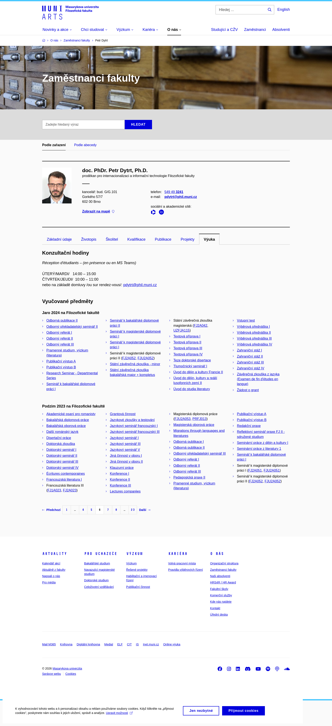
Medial (108, 644)
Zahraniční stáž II (250, 356)
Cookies (70, 673)
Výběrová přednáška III (254, 338)
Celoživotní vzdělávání (99, 587)
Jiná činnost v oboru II (126, 461)
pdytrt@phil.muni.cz (181, 197)
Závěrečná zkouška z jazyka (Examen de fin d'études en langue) (258, 379)
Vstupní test (246, 320)
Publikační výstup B (61, 367)
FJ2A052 (129, 358)
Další (144, 510)
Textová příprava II (187, 342)
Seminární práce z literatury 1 (259, 448)
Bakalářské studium (97, 563)
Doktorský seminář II (61, 455)
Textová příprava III (187, 348)
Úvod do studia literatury (191, 389)
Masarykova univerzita (67, 668)
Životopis (88, 239)
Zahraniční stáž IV (250, 368)
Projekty (187, 239)
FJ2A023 (69, 490)
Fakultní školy (219, 589)
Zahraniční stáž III (250, 362)
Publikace (163, 239)
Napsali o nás (51, 576)
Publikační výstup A (61, 361)
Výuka (209, 239)
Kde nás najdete (220, 601)
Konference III (120, 485)
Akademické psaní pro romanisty (70, 414)
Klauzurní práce (122, 467)
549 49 (174, 192)
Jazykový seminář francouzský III (135, 432)
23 (133, 510)
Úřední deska (219, 614)
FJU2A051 (272, 470)
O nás (217, 553)
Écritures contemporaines (65, 473)
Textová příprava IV (188, 354)
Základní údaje (59, 239)
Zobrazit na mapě (98, 211)
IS (137, 644)
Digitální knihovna (88, 644)
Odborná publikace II (62, 320)
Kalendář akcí (51, 563)
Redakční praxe (249, 426)
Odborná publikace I (188, 441)
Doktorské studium (96, 580)
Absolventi (281, 29)
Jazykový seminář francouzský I (134, 426)
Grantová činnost (123, 414)
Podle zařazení (54, 145)
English (283, 9)
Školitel (112, 239)
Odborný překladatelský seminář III (199, 453)
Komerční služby (221, 595)
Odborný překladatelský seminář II (72, 326)
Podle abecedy (85, 145)
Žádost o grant (248, 390)
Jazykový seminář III (125, 444)
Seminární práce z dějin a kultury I (262, 443)
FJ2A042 (200, 325)
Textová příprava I (186, 336)
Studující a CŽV (224, 29)
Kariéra (177, 553)
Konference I (119, 473)
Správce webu (51, 673)
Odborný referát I (59, 332)
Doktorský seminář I (61, 450)
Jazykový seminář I (124, 438)
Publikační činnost (138, 587)
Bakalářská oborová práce (66, 426)
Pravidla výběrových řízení (185, 569)
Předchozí (51, 510)
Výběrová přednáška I (253, 326)
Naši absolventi (220, 576)
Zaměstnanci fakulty (223, 569)
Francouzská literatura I (64, 479)
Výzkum (134, 553)
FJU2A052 (146, 358)
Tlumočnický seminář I (190, 366)
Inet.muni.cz (151, 644)
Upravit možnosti (118, 716)
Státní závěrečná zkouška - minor (135, 364)
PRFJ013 (199, 419)
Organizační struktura (224, 563)
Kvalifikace (136, 239)
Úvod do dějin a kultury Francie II (198, 372)
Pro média (49, 582)
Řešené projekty (137, 569)
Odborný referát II (59, 338)
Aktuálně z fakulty (53, 569)
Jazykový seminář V (125, 450)
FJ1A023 (54, 490)
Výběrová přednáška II (254, 332)
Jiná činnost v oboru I (126, 455)
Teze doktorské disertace (192, 360)
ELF (120, 644)
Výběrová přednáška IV (254, 344)
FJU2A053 (182, 419)
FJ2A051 (255, 470)
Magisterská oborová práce (193, 425)
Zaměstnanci (255, 29)
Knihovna (66, 644)
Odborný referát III (60, 344)
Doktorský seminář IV (62, 467)
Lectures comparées (125, 491)
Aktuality (54, 553)
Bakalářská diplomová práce (67, 420)
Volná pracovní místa (182, 563)
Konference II (120, 479)
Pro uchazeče (100, 553)
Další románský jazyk (62, 432)
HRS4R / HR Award (223, 582)
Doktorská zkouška (60, 444)
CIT (129, 644)
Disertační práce (58, 438)
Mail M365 (49, 644)
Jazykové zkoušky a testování (132, 420)
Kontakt (215, 608)
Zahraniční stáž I (249, 350)
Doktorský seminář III (62, 461)
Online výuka (171, 644)
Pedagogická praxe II (189, 477)
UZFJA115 (181, 330)
